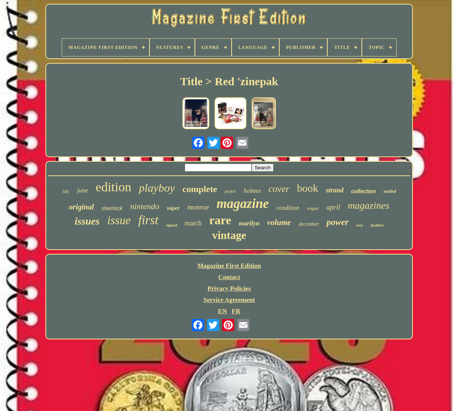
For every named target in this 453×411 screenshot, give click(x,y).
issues (87, 221)
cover (279, 189)
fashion (376, 225)
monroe (198, 207)
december (309, 224)
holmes (252, 191)
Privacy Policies (229, 288)
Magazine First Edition (229, 265)
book (307, 188)
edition (113, 187)
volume (279, 222)
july (66, 191)
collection (363, 191)
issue (119, 220)
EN (222, 311)
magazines (368, 205)
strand (335, 190)
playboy (157, 187)
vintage (229, 235)
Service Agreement (229, 299)
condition (287, 208)
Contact (229, 277)
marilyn (249, 223)
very (359, 225)
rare (220, 220)
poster (230, 191)
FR (236, 311)
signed (171, 225)
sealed (389, 191)
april (333, 207)
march (193, 223)
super (173, 208)
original (81, 207)
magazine (242, 203)
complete (199, 189)
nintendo (144, 206)
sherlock (112, 208)
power (338, 222)
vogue (313, 208)
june (82, 190)
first (148, 220)
